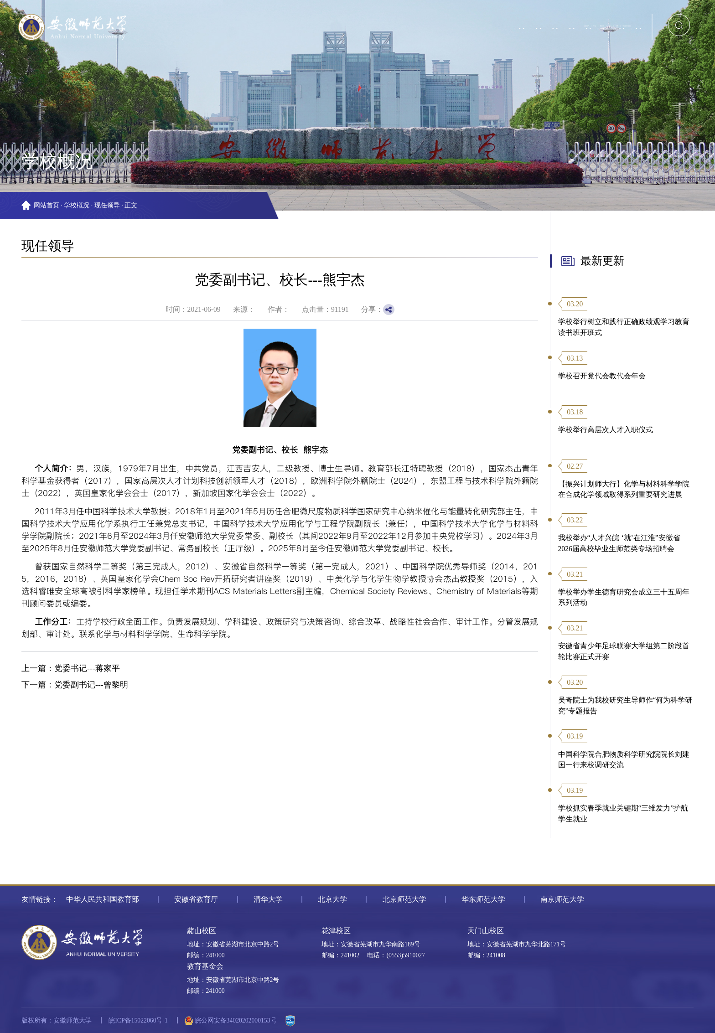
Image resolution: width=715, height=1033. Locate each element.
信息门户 (403, 19)
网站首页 (46, 205)
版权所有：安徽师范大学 (56, 1020)
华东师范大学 (483, 899)
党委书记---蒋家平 (87, 668)
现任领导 (107, 205)
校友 (519, 19)
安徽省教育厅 (196, 899)
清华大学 (268, 899)
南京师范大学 (562, 899)
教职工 (482, 19)
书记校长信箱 (602, 19)
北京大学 (332, 899)
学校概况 (76, 205)
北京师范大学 (404, 899)
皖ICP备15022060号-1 (138, 1020)
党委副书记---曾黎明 (91, 684)
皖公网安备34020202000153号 (230, 1020)
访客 (553, 19)
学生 (444, 19)
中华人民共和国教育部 (102, 899)
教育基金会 (205, 966)
